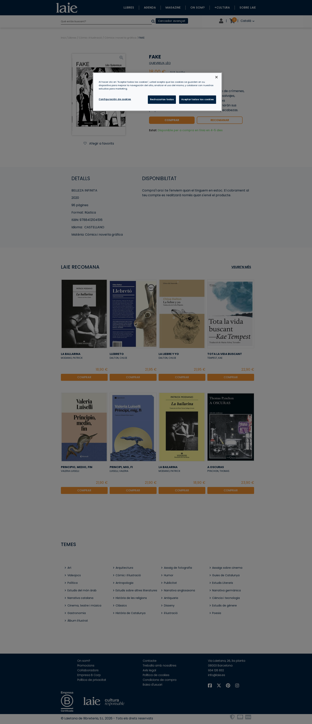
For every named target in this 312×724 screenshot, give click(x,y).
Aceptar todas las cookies (197, 99)
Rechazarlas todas (162, 99)
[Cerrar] (216, 77)
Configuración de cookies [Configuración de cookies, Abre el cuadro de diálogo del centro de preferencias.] (115, 99)
